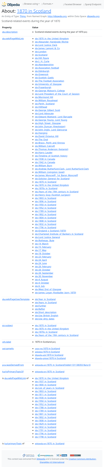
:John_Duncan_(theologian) (50, 126)
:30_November (44, 276)
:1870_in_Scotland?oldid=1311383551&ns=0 (62, 364)
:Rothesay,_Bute (44, 240)
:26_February (43, 266)
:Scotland (41, 54)
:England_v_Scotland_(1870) (50, 230)
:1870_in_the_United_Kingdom (52, 38)
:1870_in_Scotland (45, 181)
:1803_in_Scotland (45, 198)
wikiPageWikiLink (13, 38)
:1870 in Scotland (47, 348)
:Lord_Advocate (44, 113)
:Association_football (47, 67)
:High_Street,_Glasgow (48, 123)
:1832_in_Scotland (45, 224)
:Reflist (40, 309)
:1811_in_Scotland (45, 394)
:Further (40, 305)
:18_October (42, 253)
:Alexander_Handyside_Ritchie (51, 41)
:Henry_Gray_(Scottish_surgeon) (52, 194)
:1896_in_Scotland (45, 201)
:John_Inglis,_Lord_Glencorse (51, 129)
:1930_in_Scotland (45, 397)
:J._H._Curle (42, 61)
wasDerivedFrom (13, 364)
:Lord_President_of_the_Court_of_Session (57, 93)
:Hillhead (41, 106)
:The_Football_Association (49, 80)
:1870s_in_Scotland (46, 188)
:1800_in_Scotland (45, 384)
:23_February (43, 256)
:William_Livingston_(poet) (49, 172)
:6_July (40, 286)
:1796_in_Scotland (45, 227)
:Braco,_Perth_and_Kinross (50, 142)
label (6, 341)
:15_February (43, 247)
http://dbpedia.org (57, 16)
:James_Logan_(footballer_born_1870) (55, 292)
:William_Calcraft (45, 146)
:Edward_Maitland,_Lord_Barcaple (53, 116)
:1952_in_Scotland (45, 207)
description (10, 31)
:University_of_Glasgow (48, 84)
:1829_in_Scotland (45, 423)
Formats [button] (46, 3)
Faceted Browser (72, 4)
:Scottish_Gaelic (44, 77)
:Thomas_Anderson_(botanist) (51, 149)
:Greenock (41, 74)
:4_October (42, 282)
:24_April (41, 260)
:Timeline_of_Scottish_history (51, 155)
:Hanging (41, 133)
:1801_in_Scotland (45, 414)
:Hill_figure (42, 58)
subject (7, 325)
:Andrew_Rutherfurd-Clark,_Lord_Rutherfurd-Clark (62, 168)
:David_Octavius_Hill (46, 136)
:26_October (42, 269)
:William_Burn (43, 165)
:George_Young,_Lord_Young (51, 119)
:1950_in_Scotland (45, 204)
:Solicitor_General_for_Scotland (52, 178)
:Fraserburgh (43, 87)
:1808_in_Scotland (45, 220)
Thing (23, 16)
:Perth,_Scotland (44, 103)
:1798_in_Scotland (45, 436)
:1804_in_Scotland (45, 217)
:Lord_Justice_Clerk (46, 45)
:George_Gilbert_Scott (47, 110)
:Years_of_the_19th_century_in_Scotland (56, 191)
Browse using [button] (30, 3)
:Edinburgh (42, 71)
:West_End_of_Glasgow (48, 289)
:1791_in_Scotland (45, 430)
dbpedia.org (93, 16)
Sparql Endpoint (92, 4)
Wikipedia (41, 459)
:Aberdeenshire (44, 64)
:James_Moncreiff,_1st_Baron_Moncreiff (56, 175)
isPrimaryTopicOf (13, 371)
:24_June (41, 263)
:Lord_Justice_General (47, 237)
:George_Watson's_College (50, 90)
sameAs (8, 348)
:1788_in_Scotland (45, 407)
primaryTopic (13, 443)
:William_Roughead (46, 100)
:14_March (41, 243)
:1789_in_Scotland (45, 211)
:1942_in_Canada (45, 162)
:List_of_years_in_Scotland (49, 388)
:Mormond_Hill (44, 97)
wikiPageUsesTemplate (16, 299)
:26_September (44, 273)
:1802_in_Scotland (45, 214)
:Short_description (45, 312)
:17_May (40, 250)
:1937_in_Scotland (45, 381)
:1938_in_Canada (45, 159)
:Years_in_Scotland (46, 302)
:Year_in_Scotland (45, 299)
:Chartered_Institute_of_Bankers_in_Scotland (59, 233)
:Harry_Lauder (43, 152)
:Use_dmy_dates (44, 318)
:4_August (41, 279)
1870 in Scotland (34, 11)
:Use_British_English (46, 315)
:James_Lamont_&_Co (47, 48)
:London (40, 51)
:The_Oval (41, 139)
